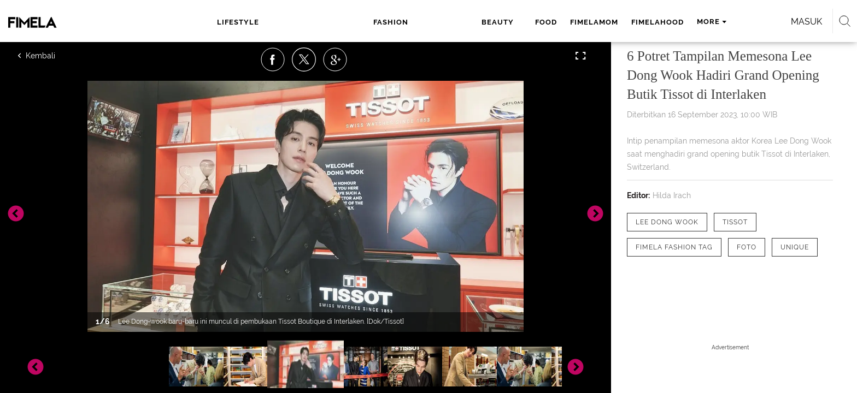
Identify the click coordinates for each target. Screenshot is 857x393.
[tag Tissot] (735, 222)
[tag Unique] (794, 247)
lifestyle (257, 22)
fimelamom (443, 22)
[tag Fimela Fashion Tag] (674, 247)
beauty (355, 22)
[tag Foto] (747, 247)
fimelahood (506, 22)
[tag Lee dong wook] (667, 222)
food (395, 22)
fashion (308, 22)
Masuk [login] (679, 21)
